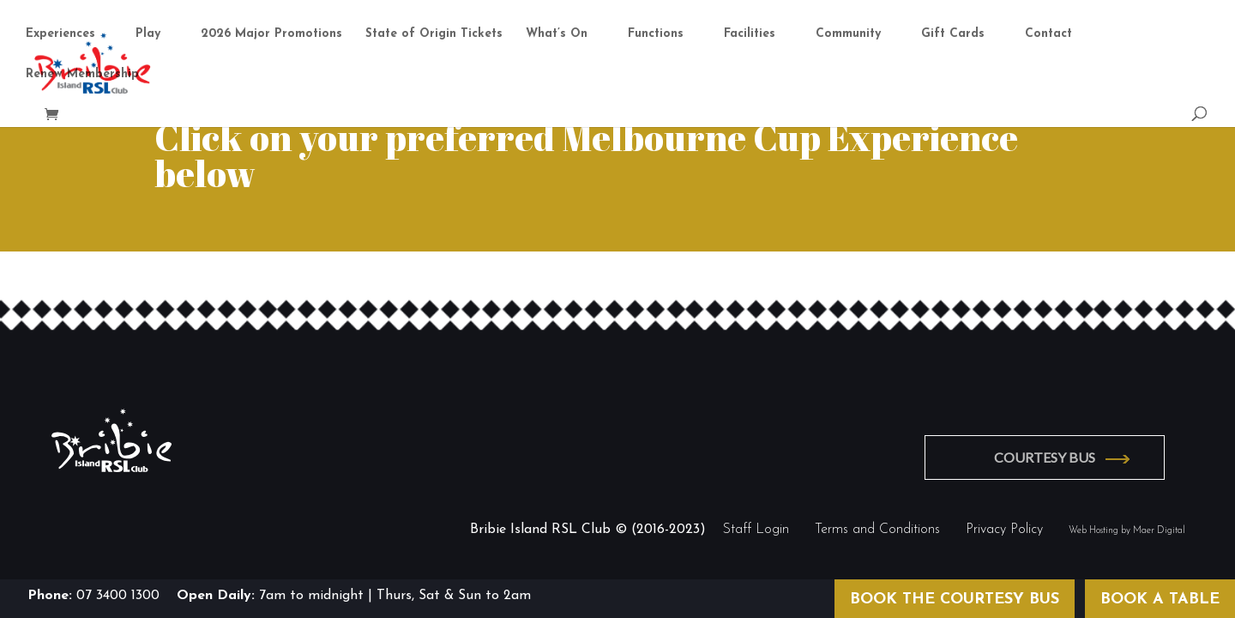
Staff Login (756, 529)
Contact (1048, 34)
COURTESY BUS (1044, 457)
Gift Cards (953, 34)
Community (848, 34)
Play (148, 34)
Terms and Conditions (877, 529)
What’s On (556, 34)
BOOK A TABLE (1160, 599)
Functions (656, 34)
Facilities (749, 34)
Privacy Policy (1004, 529)
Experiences (60, 34)
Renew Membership (82, 75)
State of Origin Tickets (434, 34)
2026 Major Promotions (271, 34)
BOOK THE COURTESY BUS (954, 599)
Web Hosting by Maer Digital (1127, 531)
